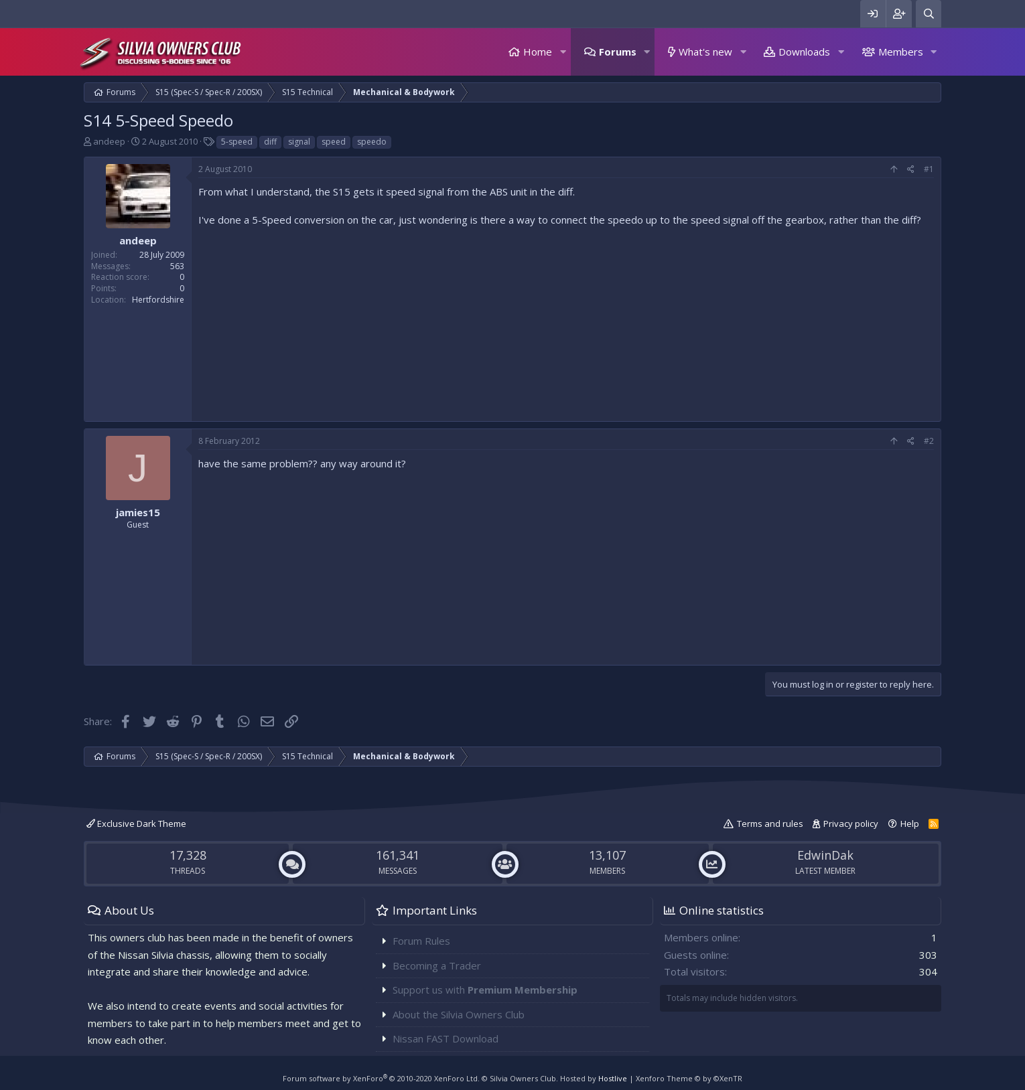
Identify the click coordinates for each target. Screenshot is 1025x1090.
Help (909, 824)
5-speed (237, 141)
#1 (929, 169)
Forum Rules (421, 940)
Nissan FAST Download (445, 1038)
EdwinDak (825, 855)
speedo (372, 141)
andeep (109, 141)
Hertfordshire (158, 299)
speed (334, 141)
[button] (562, 52)
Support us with (485, 989)
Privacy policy (850, 824)
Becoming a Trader (437, 965)
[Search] (928, 13)
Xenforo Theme (689, 1078)
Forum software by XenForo (381, 1078)
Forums (617, 51)
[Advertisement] (566, 320)
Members (900, 51)
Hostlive (612, 1078)
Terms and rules (770, 824)
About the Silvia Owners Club (459, 1014)
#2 (929, 441)
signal (299, 141)
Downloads (804, 51)
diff (270, 141)
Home (537, 51)
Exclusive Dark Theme (136, 824)
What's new (705, 51)
